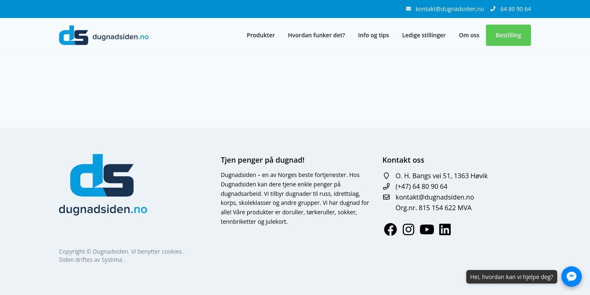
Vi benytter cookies (157, 251)
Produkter (261, 35)
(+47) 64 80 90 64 (421, 186)
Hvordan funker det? (316, 35)
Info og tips (373, 35)
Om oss (469, 35)
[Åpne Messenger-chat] (571, 276)
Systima (113, 259)
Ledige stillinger (423, 35)
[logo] (104, 35)
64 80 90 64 (515, 9)
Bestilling (508, 35)
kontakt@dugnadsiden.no (450, 9)
